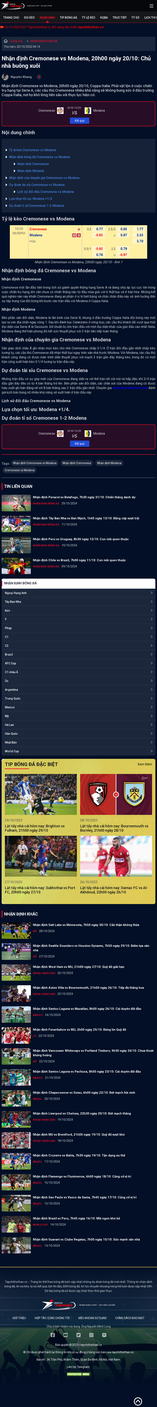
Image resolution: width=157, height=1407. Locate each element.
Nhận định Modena (30, 171)
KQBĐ (104, 17)
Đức (7, 610)
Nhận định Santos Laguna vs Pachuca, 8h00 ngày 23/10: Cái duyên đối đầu (87, 1071)
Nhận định (47, 17)
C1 (6, 637)
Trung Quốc (12, 698)
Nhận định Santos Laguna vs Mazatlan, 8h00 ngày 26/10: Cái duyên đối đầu (87, 1009)
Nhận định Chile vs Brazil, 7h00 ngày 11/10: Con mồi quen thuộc (79, 560)
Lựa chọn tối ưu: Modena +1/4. (31, 199)
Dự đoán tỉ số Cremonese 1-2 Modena (36, 206)
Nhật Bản (11, 742)
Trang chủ (11, 17)
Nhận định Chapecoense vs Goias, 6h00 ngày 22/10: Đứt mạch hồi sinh (84, 1092)
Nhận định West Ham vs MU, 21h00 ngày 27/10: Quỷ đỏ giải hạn (78, 967)
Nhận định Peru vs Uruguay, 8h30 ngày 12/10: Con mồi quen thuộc (81, 539)
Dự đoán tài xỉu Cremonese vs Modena (37, 185)
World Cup (12, 751)
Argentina (11, 689)
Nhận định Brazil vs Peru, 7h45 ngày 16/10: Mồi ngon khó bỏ (76, 1218)
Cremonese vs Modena (20, 470)
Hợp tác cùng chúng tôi (52, 1318)
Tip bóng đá (68, 17)
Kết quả (79, 120)
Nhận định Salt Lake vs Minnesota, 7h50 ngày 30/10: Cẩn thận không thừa (86, 925)
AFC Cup (10, 663)
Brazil (9, 654)
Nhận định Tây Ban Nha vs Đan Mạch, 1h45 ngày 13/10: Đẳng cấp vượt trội (86, 518)
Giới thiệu (19, 1318)
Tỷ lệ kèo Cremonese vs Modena (32, 150)
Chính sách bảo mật (130, 1318)
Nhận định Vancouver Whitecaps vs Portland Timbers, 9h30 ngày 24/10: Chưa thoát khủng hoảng (93, 1053)
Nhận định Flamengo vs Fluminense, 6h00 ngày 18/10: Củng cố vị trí (82, 1176)
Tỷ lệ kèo (88, 17)
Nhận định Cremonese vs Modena (34, 463)
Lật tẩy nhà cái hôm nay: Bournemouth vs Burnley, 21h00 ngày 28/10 (114, 828)
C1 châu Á (11, 672)
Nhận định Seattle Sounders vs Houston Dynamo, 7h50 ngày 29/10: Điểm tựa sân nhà (91, 948)
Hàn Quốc (11, 733)
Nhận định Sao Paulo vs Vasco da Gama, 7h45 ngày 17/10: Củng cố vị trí (85, 1197)
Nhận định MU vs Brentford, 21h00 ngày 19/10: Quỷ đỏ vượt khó (79, 1134)
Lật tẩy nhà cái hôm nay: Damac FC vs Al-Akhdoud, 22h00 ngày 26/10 (114, 890)
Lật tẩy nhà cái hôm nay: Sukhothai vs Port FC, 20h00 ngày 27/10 (40, 890)
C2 (6, 645)
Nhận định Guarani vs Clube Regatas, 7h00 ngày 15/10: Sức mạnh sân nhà (86, 1239)
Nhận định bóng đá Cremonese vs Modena (39, 157)
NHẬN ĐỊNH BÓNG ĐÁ (43, 41)
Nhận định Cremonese (33, 164)
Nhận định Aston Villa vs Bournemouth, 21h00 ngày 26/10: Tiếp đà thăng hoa (88, 988)
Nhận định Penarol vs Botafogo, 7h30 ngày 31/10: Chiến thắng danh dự (84, 497)
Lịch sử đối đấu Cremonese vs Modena (45, 192)
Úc (6, 681)
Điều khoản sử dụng (92, 1318)
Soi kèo (29, 17)
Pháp (8, 628)
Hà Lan (9, 725)
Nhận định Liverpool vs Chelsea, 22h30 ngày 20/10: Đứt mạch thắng (82, 1113)
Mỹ (7, 716)
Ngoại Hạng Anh (16, 593)
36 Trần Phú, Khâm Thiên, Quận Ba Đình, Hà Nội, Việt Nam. (84, 1359)
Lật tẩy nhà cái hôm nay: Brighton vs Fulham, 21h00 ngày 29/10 (35, 828)
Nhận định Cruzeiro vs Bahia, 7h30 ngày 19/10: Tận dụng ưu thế (79, 1155)
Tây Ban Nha (13, 601)
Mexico (10, 707)
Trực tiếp (120, 17)
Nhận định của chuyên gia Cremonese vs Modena (44, 178)
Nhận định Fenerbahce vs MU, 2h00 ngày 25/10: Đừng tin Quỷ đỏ (79, 1029)
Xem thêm (145, 764)
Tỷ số (135, 17)
